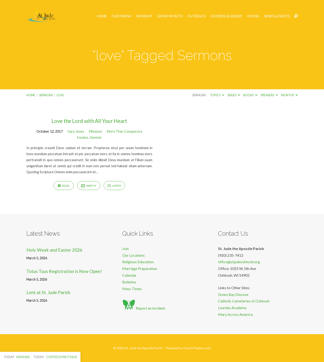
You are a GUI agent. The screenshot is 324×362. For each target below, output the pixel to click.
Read (64, 185)
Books (250, 95)
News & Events (277, 16)
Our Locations (133, 255)
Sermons (46, 95)
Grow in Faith (170, 16)
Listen (114, 185)
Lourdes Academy (226, 16)
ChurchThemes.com (197, 348)
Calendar (129, 275)
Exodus (82, 137)
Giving (253, 16)
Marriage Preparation (139, 268)
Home (102, 16)
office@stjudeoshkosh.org (239, 261)
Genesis (96, 137)
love (60, 95)
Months (289, 95)
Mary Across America (235, 314)
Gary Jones (75, 131)
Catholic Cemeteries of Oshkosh (243, 301)
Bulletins (129, 282)
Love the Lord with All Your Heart (89, 121)
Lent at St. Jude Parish (48, 292)
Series (234, 95)
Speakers (269, 95)
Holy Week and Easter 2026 (54, 250)
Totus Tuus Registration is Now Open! (64, 271)
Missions (95, 131)
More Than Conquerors (124, 131)
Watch (88, 186)
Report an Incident (143, 308)
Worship (144, 16)
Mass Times (132, 288)
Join (125, 248)
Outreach (196, 16)
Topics (217, 95)
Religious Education (138, 261)
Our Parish (121, 16)
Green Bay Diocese (233, 294)
